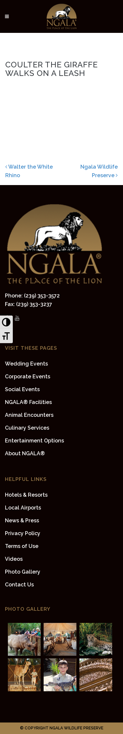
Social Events (22, 389)
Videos (14, 559)
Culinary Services (27, 428)
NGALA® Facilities (28, 402)
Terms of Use (21, 546)
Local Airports (23, 508)
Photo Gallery (22, 572)
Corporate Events (27, 376)
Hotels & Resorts (26, 495)
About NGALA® (25, 453)
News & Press (22, 520)
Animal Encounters (29, 415)
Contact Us (19, 584)
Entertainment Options (34, 441)
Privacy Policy (22, 533)
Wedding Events (26, 364)
